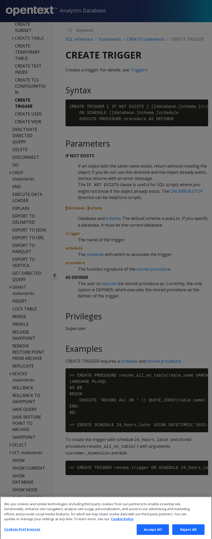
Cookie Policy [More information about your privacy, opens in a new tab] (122, 526)
